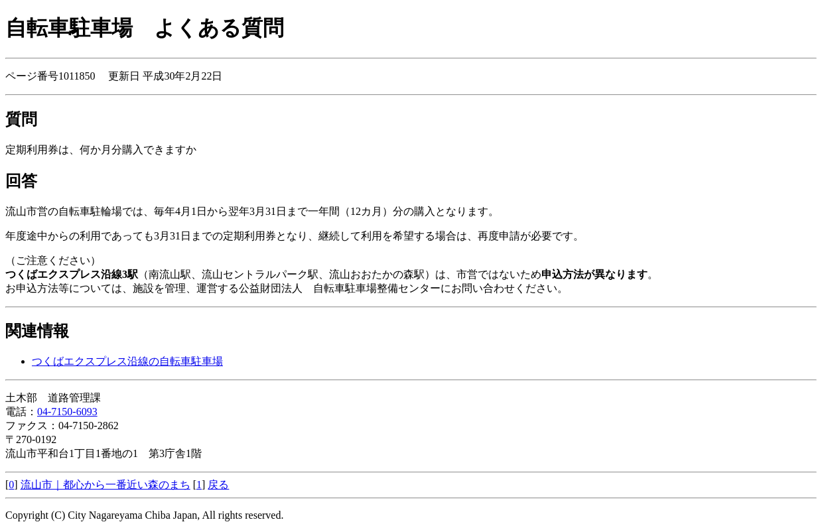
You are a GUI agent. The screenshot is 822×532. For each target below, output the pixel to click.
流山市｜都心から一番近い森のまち (105, 484)
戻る (218, 484)
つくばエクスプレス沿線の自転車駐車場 (127, 361)
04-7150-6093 (67, 411)
